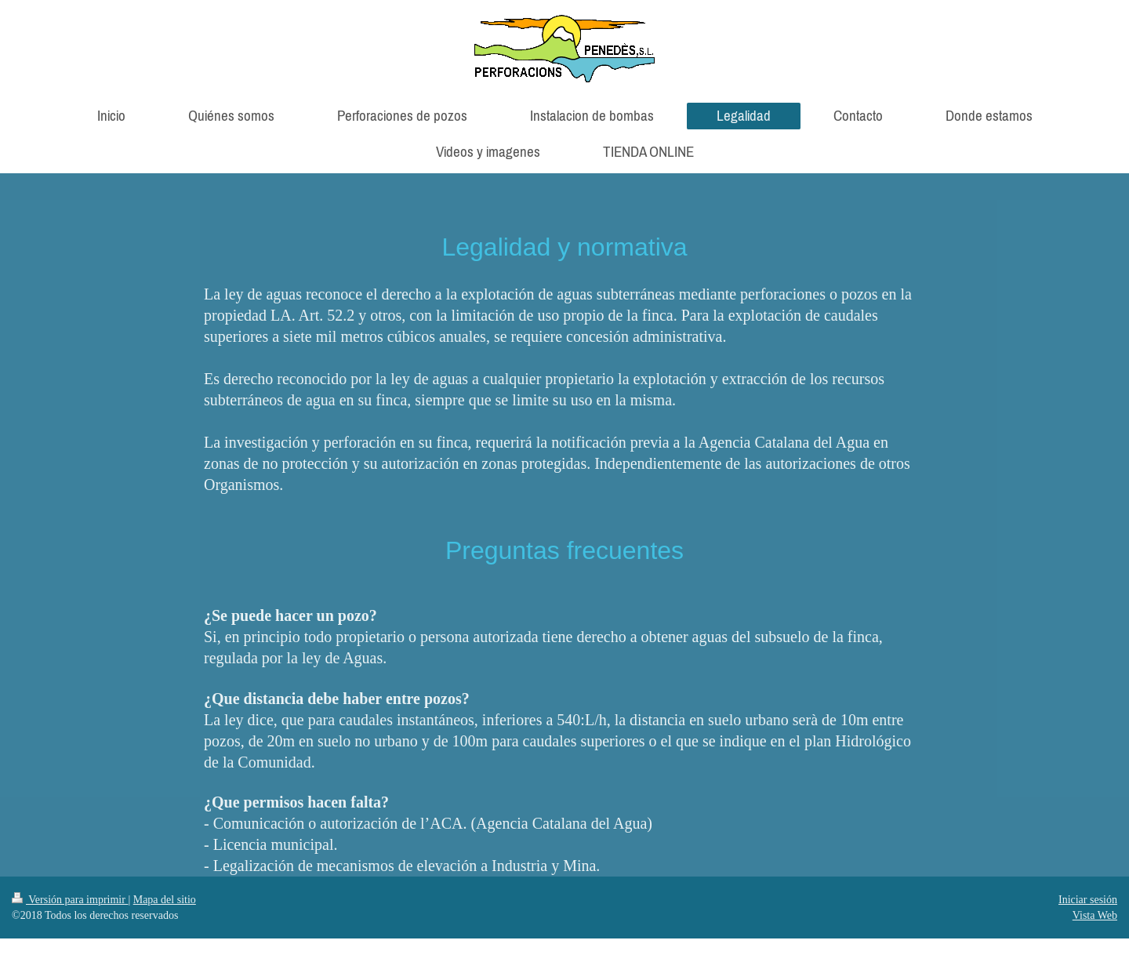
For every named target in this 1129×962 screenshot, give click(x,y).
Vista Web (1095, 915)
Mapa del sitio (164, 900)
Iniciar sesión (1087, 900)
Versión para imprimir (70, 900)
